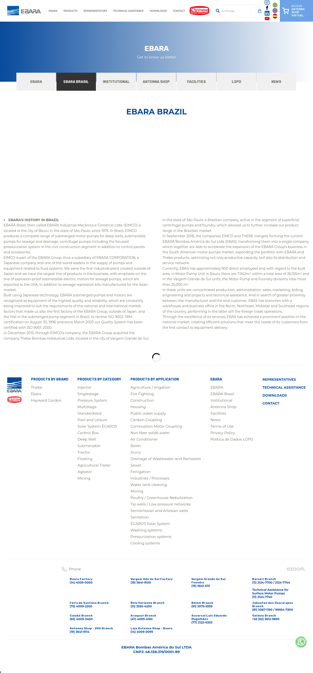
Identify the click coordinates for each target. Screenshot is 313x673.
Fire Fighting (142, 394)
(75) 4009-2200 (81, 606)
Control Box (88, 432)
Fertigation (140, 471)
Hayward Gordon (46, 400)
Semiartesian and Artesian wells (159, 510)
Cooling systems (145, 543)
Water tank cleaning (149, 484)
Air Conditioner (144, 439)
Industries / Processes (150, 478)
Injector (84, 387)
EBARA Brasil (222, 394)
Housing (138, 407)
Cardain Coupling (146, 420)
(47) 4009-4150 (142, 619)
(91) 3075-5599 (202, 606)
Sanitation (140, 517)
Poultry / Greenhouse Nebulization (162, 497)
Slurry (136, 452)
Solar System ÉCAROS (97, 426)
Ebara (36, 394)
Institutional (221, 400)
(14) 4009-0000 (81, 582)
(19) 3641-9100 (141, 582)
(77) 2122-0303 (202, 622)
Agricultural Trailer (94, 465)
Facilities (218, 413)
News (215, 420)
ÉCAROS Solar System (150, 523)
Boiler (136, 445)
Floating (84, 458)
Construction (142, 400)
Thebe (36, 387)
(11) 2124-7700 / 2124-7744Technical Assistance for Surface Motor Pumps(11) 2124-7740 (271, 590)
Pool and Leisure (92, 420)
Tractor (83, 452)
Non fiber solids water (150, 432)
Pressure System (92, 400)
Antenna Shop (223, 407)
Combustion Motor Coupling (156, 426)
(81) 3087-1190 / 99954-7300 (272, 609)
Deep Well (86, 439)
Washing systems (146, 530)
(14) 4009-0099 (142, 632)
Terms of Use (222, 426)
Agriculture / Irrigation (150, 387)
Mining (83, 478)
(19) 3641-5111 (200, 586)
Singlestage (88, 394)
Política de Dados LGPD (231, 439)
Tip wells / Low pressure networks (161, 504)
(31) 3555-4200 (141, 606)
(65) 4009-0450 (81, 619)
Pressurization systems (151, 536)
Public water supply (148, 413)
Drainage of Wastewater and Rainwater (166, 458)
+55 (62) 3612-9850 (265, 619)
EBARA (216, 387)
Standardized (89, 413)
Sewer (136, 465)
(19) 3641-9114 (79, 632)
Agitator (84, 471)
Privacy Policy (222, 432)
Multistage (87, 407)
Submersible (88, 445)
